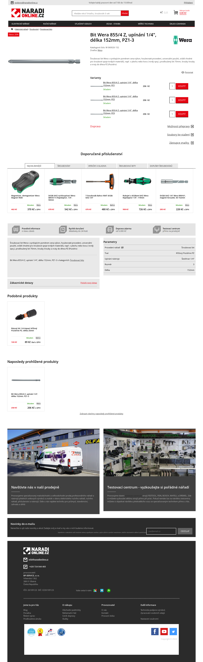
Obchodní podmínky (71, 610)
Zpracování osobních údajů (153, 613)
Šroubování (34, 29)
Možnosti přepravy (180, 126)
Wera (100, 50)
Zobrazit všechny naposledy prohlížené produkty (101, 413)
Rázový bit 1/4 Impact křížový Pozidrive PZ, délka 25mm (24, 329)
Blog (25, 610)
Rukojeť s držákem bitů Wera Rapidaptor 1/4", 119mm (135, 196)
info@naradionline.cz (38, 559)
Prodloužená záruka (32, 618)
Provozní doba (108, 615)
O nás (104, 610)
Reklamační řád (69, 613)
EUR (166, 12)
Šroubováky (63, 166)
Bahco (112, 205)
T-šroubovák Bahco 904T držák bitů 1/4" (99, 196)
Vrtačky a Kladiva (97, 166)
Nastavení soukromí (149, 618)
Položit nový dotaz (89, 282)
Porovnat (189, 72)
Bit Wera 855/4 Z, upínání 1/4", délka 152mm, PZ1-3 (24, 395)
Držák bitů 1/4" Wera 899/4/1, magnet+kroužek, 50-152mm (173, 196)
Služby (65, 618)
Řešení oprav (29, 615)
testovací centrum (133, 495)
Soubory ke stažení (180, 134)
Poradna (27, 613)
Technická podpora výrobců (153, 610)
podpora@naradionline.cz (26, 2)
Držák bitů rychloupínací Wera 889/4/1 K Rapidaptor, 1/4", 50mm (61, 197)
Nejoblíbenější (34, 166)
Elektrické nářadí (21, 29)
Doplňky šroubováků (161, 166)
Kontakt (105, 613)
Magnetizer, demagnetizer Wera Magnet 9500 (25, 196)
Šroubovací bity (46, 29)
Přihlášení (188, 2)
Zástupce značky (181, 143)
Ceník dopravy (68, 615)
